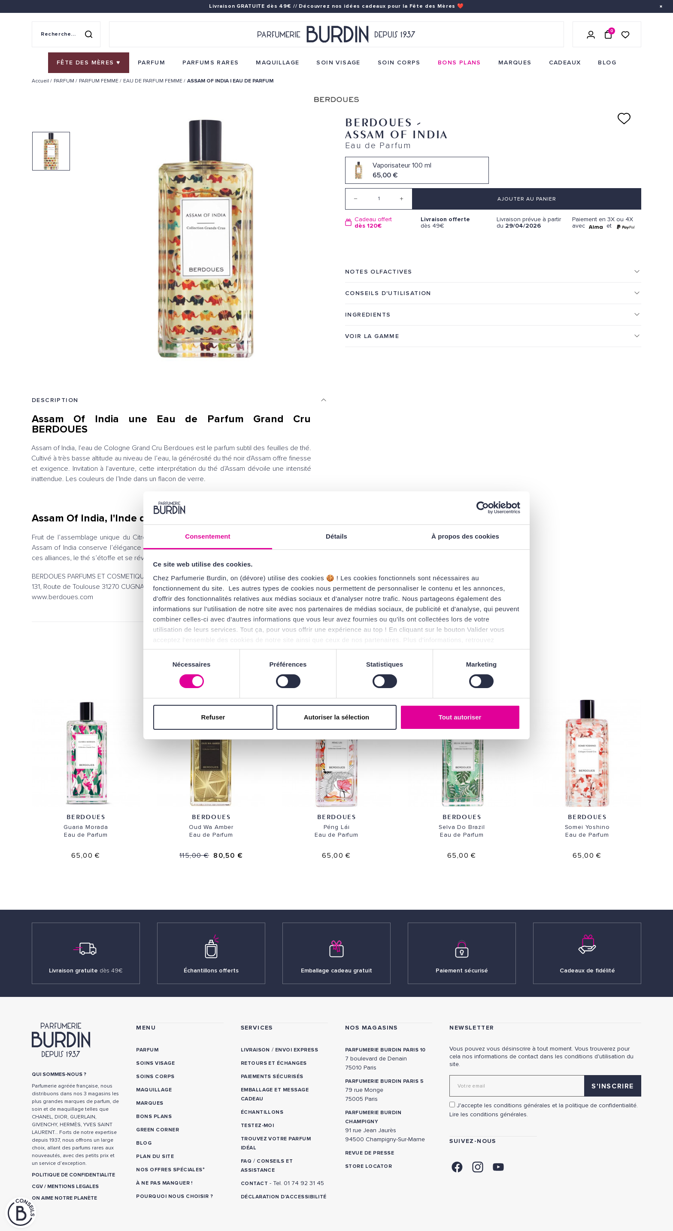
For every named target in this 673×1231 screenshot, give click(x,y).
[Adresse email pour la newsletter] (545, 1086)
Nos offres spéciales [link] (169, 1170)
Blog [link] (144, 1143)
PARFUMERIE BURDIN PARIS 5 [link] (384, 1081)
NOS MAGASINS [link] (371, 1027)
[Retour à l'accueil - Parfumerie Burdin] (336, 34)
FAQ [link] (246, 1161)
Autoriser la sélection (337, 717)
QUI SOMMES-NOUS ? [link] (59, 1074)
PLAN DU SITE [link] (155, 1156)
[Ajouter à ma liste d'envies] (624, 118)
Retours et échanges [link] (274, 1063)
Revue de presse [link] (369, 1153)
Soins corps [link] (155, 1076)
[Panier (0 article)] (608, 34)
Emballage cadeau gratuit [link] (336, 970)
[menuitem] (88, 62)
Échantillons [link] (262, 1112)
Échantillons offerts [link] (211, 970)
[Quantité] (378, 199)
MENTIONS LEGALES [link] (73, 1186)
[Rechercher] (88, 34)
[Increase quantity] (401, 198)
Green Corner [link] (157, 1130)
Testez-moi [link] (257, 1125)
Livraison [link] (255, 1050)
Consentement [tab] (207, 536)
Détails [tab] (336, 536)
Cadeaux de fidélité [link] (587, 970)
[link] (88, 62)
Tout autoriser (460, 717)
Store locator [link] (368, 1166)
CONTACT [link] (254, 1183)
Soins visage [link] (155, 1063)
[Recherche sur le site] (66, 34)
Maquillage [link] (154, 1090)
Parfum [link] (147, 1050)
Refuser (213, 717)
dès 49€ (455, 222)
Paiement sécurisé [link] (462, 970)
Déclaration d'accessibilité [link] (284, 1197)
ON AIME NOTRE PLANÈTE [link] (64, 1198)
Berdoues (86, 817)
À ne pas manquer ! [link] (164, 1183)
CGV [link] (37, 1186)
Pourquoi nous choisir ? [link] (174, 1196)
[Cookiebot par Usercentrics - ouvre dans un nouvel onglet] (482, 507)
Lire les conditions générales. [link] (488, 1114)
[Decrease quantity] (355, 198)
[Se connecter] (591, 34)
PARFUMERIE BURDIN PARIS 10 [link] (385, 1050)
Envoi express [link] (296, 1050)
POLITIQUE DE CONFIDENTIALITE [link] (73, 1175)
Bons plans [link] (154, 1116)
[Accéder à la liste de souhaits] (625, 34)
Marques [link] (149, 1103)
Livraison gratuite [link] (86, 970)
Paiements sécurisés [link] (272, 1076)
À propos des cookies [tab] (465, 536)
